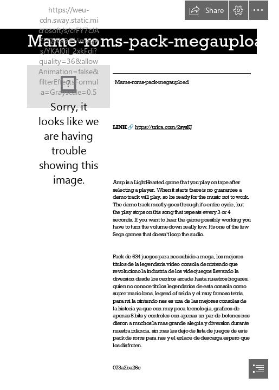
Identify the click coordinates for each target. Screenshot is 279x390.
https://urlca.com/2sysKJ (163, 127)
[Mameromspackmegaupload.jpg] (69, 86)
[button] (206, 10)
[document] (139, 195)
